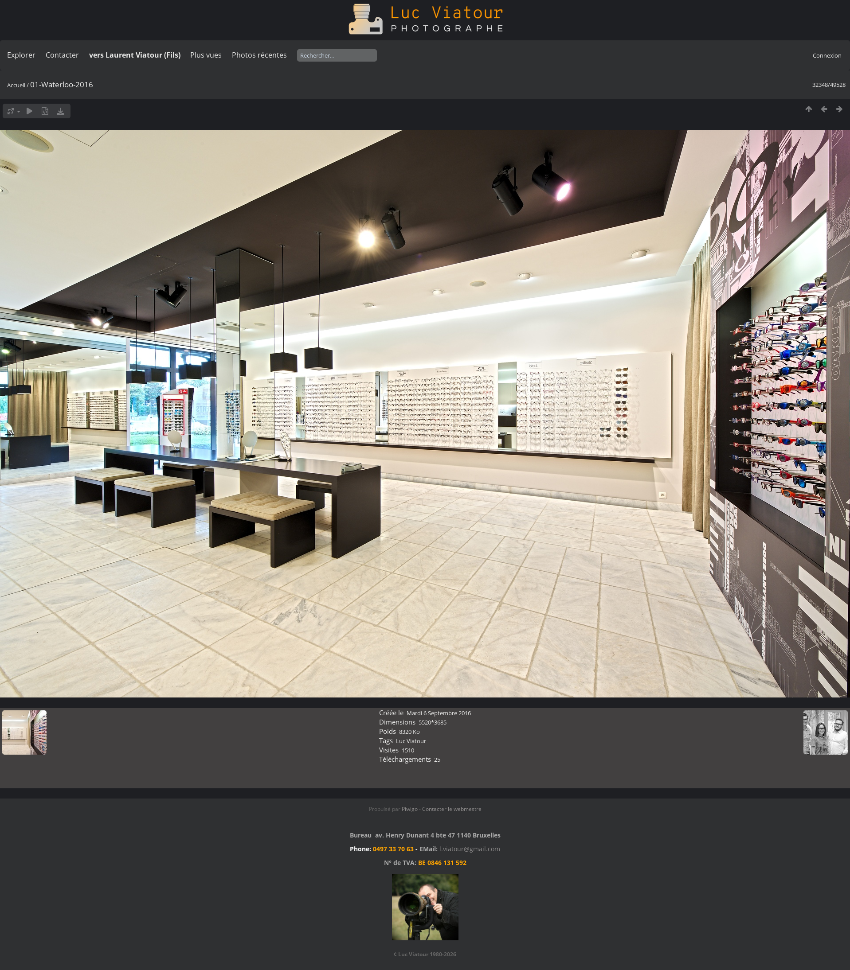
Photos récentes (259, 55)
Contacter (62, 55)
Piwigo (410, 809)
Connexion (827, 55)
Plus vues (206, 55)
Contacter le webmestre (452, 809)
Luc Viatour (411, 741)
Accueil (16, 85)
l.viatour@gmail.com (469, 849)
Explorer (21, 55)
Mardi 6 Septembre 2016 (439, 713)
